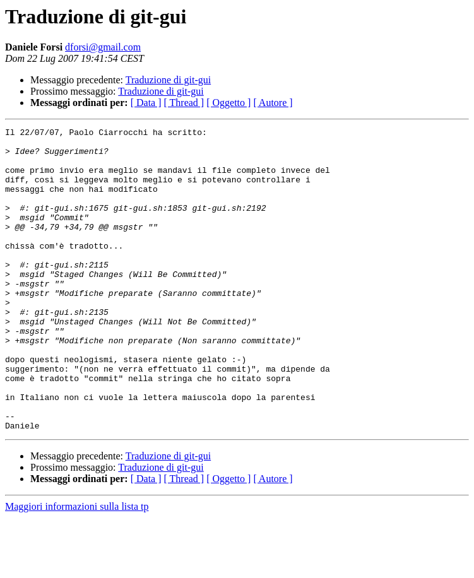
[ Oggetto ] (228, 102)
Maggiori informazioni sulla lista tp (77, 567)
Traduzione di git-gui (168, 79)
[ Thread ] (184, 102)
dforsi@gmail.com (103, 47)
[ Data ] (146, 102)
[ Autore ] (272, 102)
